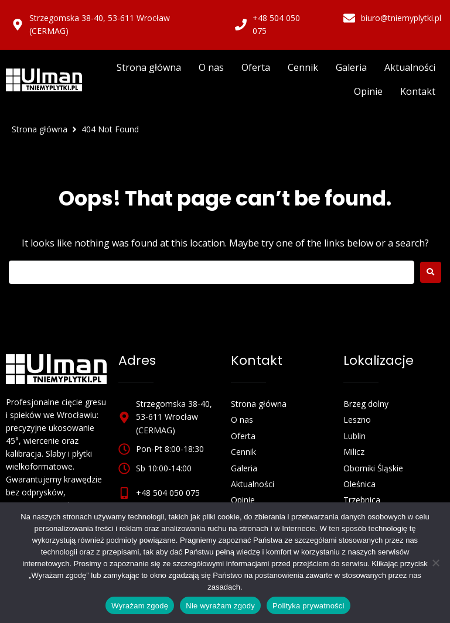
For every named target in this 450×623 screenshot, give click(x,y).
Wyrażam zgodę (139, 605)
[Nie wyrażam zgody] (435, 563)
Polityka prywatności (308, 605)
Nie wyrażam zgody (220, 605)
